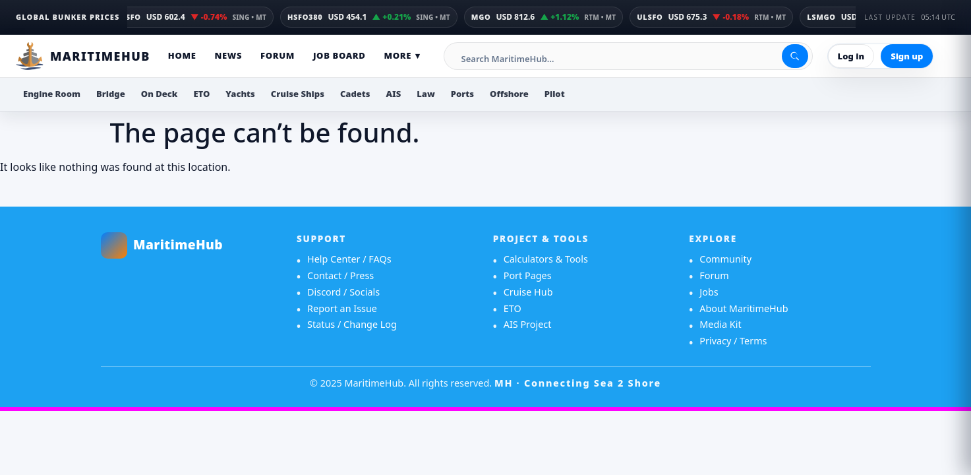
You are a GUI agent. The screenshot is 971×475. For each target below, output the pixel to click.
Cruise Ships (297, 94)
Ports (462, 94)
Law (426, 94)
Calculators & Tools (546, 259)
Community (725, 259)
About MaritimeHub (743, 308)
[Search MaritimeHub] (629, 59)
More (402, 56)
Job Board (339, 55)
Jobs (708, 292)
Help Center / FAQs (349, 259)
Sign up (907, 56)
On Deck (159, 94)
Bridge (110, 94)
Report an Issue (342, 308)
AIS (393, 94)
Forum (277, 55)
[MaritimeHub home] (191, 245)
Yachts (240, 94)
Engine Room (51, 94)
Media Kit (720, 324)
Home (182, 55)
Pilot (554, 94)
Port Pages (528, 275)
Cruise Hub (528, 292)
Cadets (355, 94)
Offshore (509, 94)
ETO (201, 94)
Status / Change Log (352, 324)
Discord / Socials (343, 292)
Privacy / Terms (733, 340)
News (228, 55)
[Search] (795, 56)
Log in (851, 56)
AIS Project (528, 324)
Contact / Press (340, 275)
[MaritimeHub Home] (83, 56)
